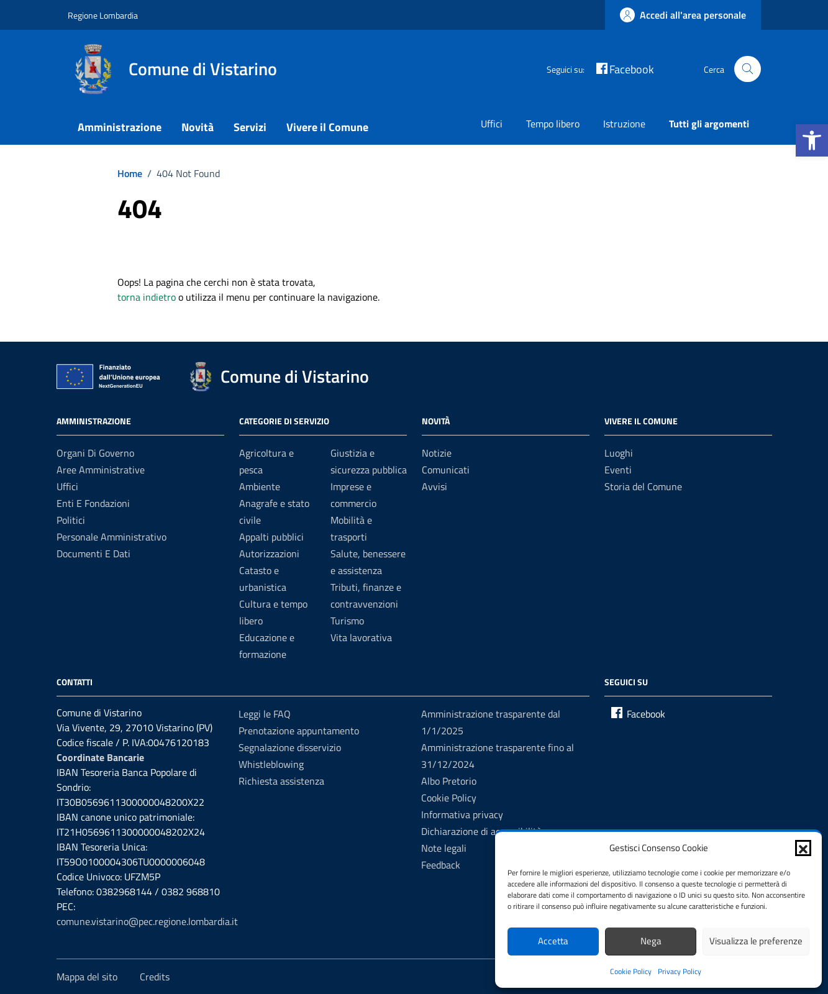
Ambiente (259, 486)
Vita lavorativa (361, 637)
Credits (155, 976)
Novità (197, 127)
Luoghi (618, 452)
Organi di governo (95, 452)
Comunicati (446, 469)
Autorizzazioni (269, 553)
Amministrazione (120, 127)
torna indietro (146, 297)
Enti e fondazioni (93, 503)
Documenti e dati (93, 553)
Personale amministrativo (111, 536)
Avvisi (434, 486)
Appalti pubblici (271, 536)
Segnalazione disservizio (290, 747)
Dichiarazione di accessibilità (481, 831)
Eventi (618, 469)
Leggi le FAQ (265, 713)
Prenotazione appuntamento (299, 730)
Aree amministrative (101, 469)
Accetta (553, 941)
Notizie (437, 452)
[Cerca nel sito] (747, 69)
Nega (651, 941)
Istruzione (624, 123)
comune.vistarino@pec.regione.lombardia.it (147, 921)
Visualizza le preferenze (756, 941)
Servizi (250, 127)
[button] (812, 140)
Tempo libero (553, 123)
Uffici (492, 123)
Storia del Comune (643, 486)
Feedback (440, 864)
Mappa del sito (87, 976)
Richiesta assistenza (281, 780)
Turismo (347, 620)
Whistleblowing (271, 764)
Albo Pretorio (448, 780)
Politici (71, 520)
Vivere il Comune (327, 127)
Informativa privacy (462, 814)
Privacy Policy (679, 971)
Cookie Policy (631, 971)
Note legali (443, 848)
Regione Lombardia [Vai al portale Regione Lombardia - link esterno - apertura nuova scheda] (103, 15)
